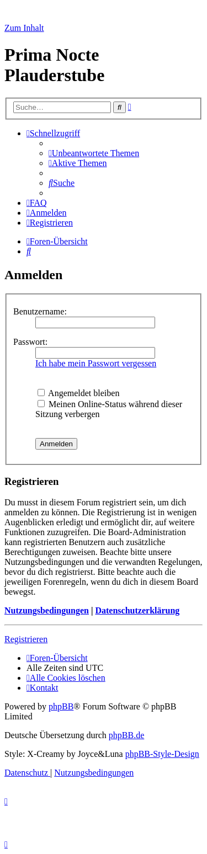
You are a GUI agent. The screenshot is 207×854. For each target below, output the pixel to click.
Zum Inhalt (24, 28)
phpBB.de (126, 735)
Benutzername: (40, 311)
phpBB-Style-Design (162, 754)
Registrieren (25, 639)
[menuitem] (94, 153)
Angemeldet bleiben (78, 393)
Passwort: (30, 341)
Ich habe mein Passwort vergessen (95, 363)
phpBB (61, 706)
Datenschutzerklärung (137, 610)
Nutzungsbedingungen (46, 610)
